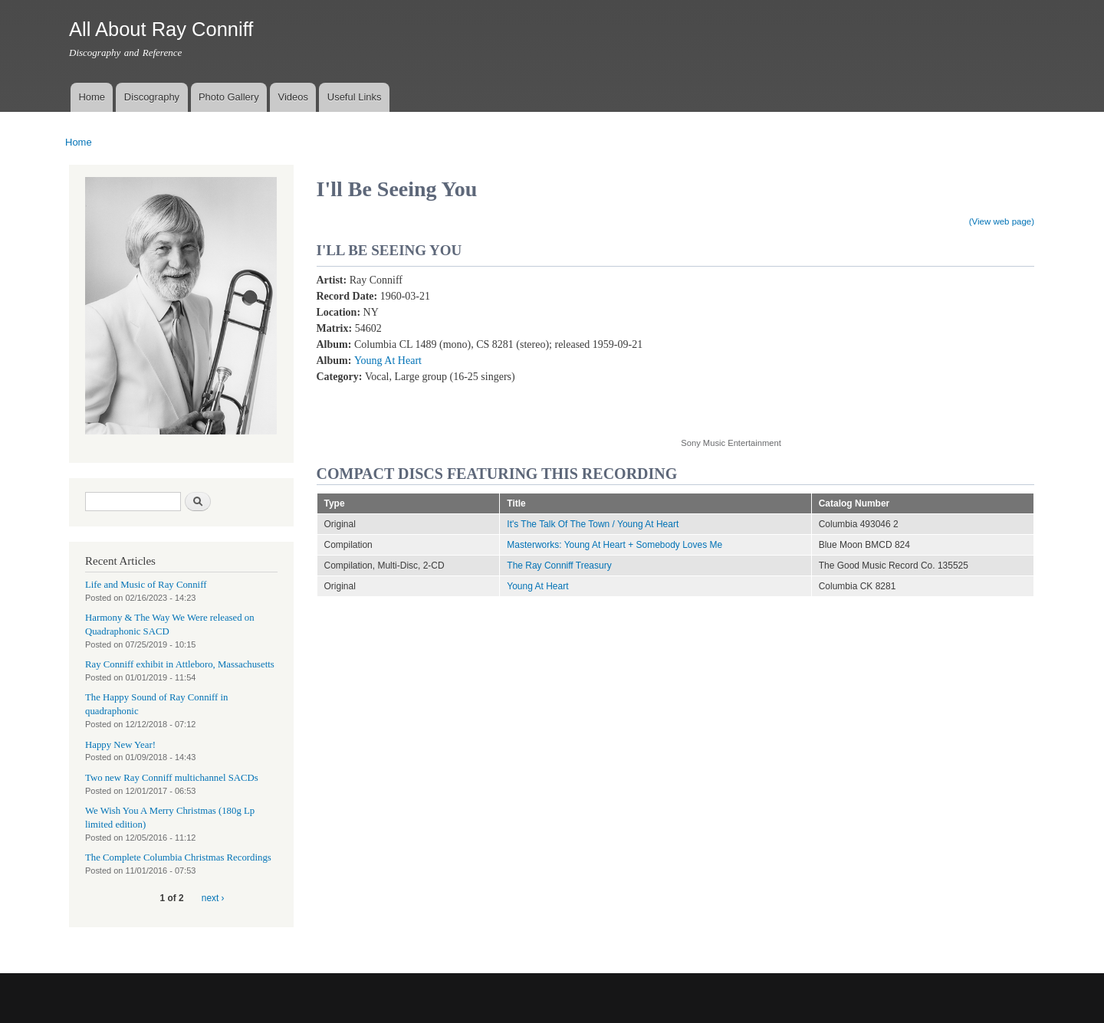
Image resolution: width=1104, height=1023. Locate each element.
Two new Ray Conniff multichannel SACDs (171, 777)
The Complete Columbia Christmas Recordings (178, 857)
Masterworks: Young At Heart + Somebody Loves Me (614, 544)
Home (91, 97)
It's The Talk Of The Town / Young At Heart (592, 524)
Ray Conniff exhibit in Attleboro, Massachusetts (179, 664)
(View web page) (1001, 221)
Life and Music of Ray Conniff (145, 584)
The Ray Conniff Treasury (559, 565)
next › (213, 898)
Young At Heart (388, 360)
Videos (293, 97)
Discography (151, 97)
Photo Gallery (229, 97)
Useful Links (354, 97)
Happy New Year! (120, 744)
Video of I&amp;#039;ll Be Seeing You (803, 346)
